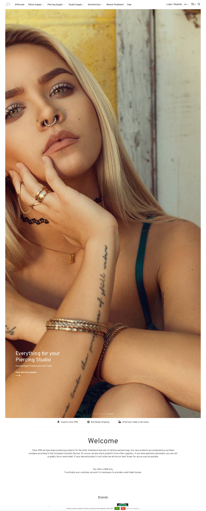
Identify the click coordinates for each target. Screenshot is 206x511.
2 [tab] (105, 411)
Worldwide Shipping (98, 422)
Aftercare (19, 4)
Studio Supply (75, 4)
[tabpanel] (103, 213)
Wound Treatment (115, 4)
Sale (129, 4)
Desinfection (94, 4)
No (123, 509)
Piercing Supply (55, 4)
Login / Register (174, 4)
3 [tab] (112, 411)
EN (185, 4)
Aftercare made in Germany (134, 422)
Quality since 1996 (67, 422)
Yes (117, 509)
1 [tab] (97, 411)
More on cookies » (133, 509)
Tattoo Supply (35, 4)
